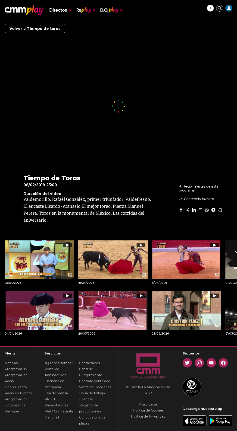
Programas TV (16, 369)
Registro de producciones (90, 408)
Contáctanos (89, 363)
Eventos (86, 399)
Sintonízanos (15, 405)
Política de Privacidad (148, 416)
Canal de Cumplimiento (90, 372)
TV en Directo (16, 387)
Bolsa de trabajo (92, 393)
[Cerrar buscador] (219, 8)
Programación (16, 399)
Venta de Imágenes (95, 387)
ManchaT (51, 417)
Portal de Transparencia (55, 372)
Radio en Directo (18, 393)
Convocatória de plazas (92, 420)
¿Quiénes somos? (58, 363)
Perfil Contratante (58, 411)
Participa (12, 411)
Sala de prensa (56, 393)
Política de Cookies (148, 410)
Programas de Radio (16, 378)
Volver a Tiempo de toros (34, 28)
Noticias (11, 363)
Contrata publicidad (94, 381)
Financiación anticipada (54, 384)
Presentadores (56, 405)
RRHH (49, 399)
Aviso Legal (148, 404)
